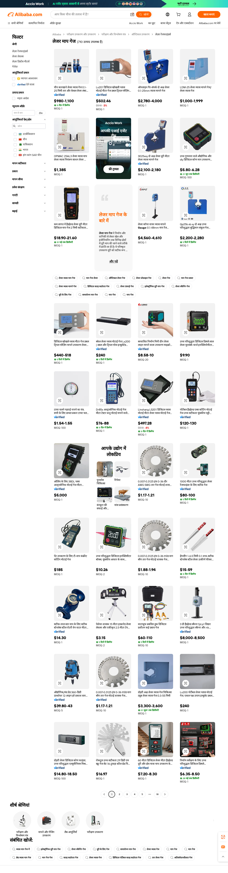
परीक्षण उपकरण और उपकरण (81, 34)
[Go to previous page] (104, 794)
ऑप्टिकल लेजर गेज (115, 278)
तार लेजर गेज (155, 857)
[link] (223, 837)
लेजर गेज (164, 278)
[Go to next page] (165, 794)
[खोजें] (143, 14)
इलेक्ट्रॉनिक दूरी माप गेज (152, 286)
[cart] (179, 15)
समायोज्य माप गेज (88, 294)
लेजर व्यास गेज (151, 849)
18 (157, 794)
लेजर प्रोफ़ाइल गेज (141, 278)
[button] (132, 14)
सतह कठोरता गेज (69, 857)
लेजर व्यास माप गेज (65, 278)
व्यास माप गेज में (21, 849)
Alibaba (56, 34)
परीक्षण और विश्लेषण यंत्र (113, 34)
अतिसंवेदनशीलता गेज (181, 857)
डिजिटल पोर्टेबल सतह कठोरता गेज (125, 857)
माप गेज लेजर (90, 278)
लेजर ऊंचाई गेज (125, 286)
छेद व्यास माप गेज (21, 857)
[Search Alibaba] (90, 14)
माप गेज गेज (45, 857)
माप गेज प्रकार (185, 278)
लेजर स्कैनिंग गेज (181, 286)
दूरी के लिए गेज (63, 294)
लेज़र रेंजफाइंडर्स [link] (163, 34)
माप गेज (110, 294)
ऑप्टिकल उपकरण (140, 34)
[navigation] (29, 414)
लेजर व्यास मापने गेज (65, 286)
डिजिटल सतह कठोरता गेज (96, 286)
